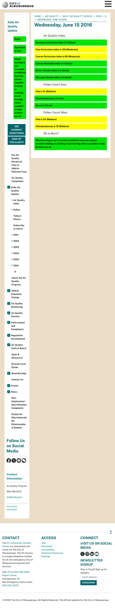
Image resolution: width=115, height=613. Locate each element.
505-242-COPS (10, 585)
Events (14, 385)
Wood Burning (18, 373)
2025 (16, 259)
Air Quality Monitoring (17, 305)
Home (37, 16)
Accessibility (48, 549)
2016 (98, 16)
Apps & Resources (17, 356)
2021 (16, 235)
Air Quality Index (19, 202)
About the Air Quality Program (18, 281)
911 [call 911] (18, 578)
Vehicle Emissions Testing (16, 294)
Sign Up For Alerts (17, 141)
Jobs (43, 543)
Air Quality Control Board (18, 347)
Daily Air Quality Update (77, 16)
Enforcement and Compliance (18, 326)
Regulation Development (18, 337)
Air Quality (52, 16)
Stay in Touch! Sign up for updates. (93, 571)
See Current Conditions (16, 129)
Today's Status (17, 218)
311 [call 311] (9, 572)
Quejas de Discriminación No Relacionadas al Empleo (19, 421)
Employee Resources (52, 553)
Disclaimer (46, 546)
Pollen (16, 209)
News (14, 392)
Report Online (9, 575)
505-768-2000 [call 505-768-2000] (21, 572)
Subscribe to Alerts (18, 227)
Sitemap (45, 556)
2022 (16, 241)
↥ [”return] (111, 532)
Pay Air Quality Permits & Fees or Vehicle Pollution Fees (19, 163)
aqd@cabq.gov (14, 497)
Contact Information (14, 476)
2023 (16, 247)
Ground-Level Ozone (18, 366)
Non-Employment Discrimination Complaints (19, 403)
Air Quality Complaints (17, 180)
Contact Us (17, 379)
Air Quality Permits (17, 315)
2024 (16, 253)
